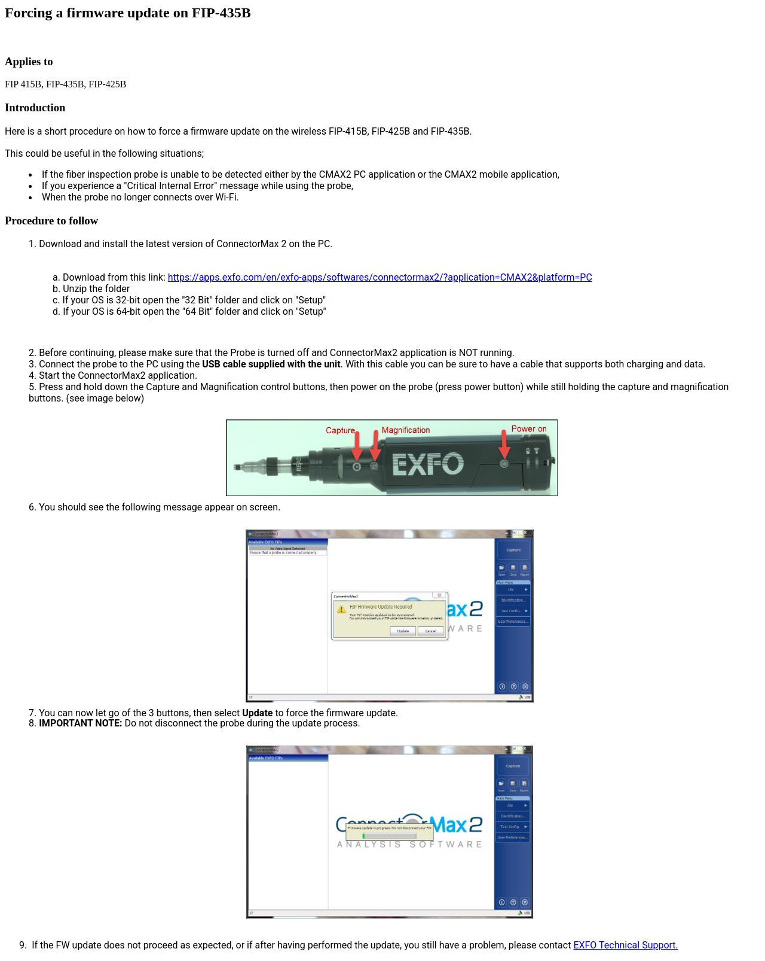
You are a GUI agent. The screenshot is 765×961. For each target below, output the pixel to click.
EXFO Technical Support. (625, 945)
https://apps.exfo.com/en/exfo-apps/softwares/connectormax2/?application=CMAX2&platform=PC (380, 277)
